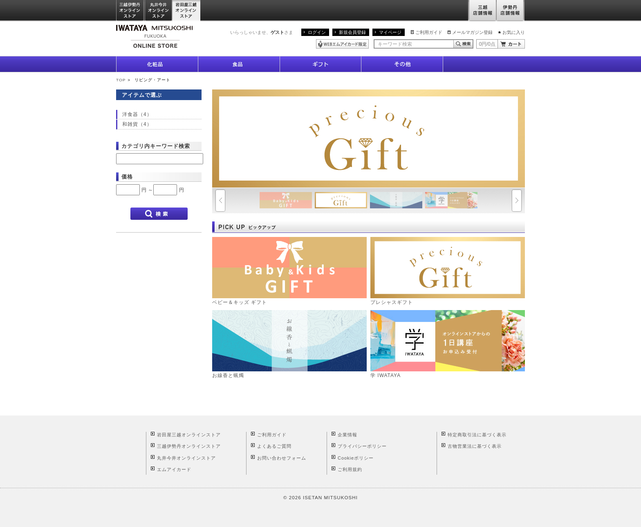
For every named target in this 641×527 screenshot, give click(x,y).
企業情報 (347, 434)
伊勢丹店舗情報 (510, 11)
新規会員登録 (352, 32)
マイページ (390, 32)
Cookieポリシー (356, 458)
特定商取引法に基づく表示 (477, 434)
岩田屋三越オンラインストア (187, 11)
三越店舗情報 (482, 11)
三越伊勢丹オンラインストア (130, 11)
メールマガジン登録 (472, 32)
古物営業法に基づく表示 (475, 446)
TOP (121, 80)
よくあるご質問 (274, 446)
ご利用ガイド (428, 32)
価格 (127, 177)
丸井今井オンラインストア (159, 11)
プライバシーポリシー (362, 446)
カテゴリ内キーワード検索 (155, 146)
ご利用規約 (350, 469)
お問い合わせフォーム (281, 458)
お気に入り (513, 32)
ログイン (317, 32)
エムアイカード (174, 469)
